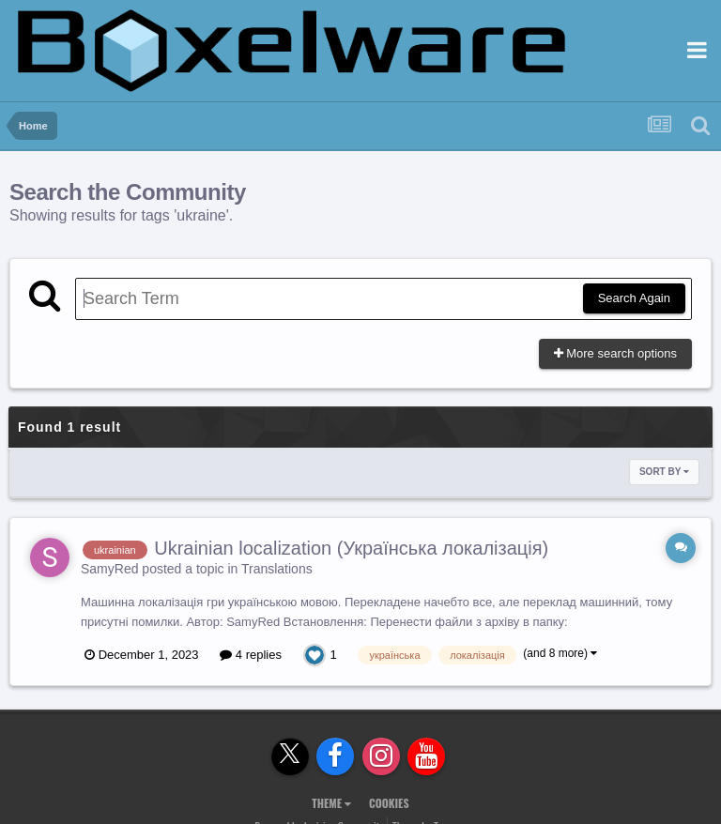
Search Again (634, 298)
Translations (277, 568)
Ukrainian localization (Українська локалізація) (351, 548)
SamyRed (109, 568)
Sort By (664, 471)
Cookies (389, 803)
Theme (331, 803)
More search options (615, 353)
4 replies (251, 655)
